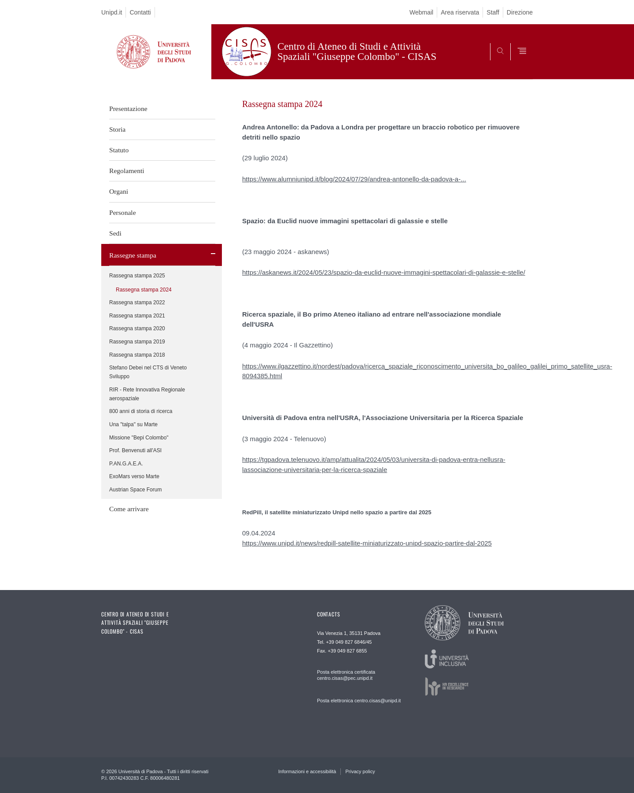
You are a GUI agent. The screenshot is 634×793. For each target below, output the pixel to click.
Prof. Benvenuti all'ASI (135, 450)
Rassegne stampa (132, 255)
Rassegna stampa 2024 (144, 290)
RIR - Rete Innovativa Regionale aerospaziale (147, 394)
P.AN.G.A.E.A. (126, 464)
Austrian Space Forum (135, 490)
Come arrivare (129, 509)
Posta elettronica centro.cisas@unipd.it (359, 700)
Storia (117, 129)
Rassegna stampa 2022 (137, 302)
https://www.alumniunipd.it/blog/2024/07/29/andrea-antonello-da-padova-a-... (354, 179)
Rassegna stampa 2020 (137, 328)
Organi (118, 191)
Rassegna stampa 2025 (137, 276)
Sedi (115, 233)
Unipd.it (111, 12)
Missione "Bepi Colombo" (139, 438)
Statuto (119, 150)
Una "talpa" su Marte (133, 424)
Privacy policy (360, 771)
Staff (493, 12)
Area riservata (460, 12)
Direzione (520, 12)
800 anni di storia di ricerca (140, 411)
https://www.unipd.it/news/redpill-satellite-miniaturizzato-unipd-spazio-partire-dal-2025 (367, 543)
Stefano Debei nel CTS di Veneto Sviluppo (148, 372)
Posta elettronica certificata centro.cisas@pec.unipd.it (346, 675)
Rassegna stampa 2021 (137, 316)
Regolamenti (126, 170)
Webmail (421, 12)
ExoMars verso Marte (134, 476)
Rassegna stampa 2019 (137, 342)
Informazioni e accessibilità (307, 771)
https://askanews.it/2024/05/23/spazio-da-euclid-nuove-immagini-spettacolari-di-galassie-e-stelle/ (383, 272)
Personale (122, 212)
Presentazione (128, 108)
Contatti (140, 12)
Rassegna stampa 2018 (137, 355)
